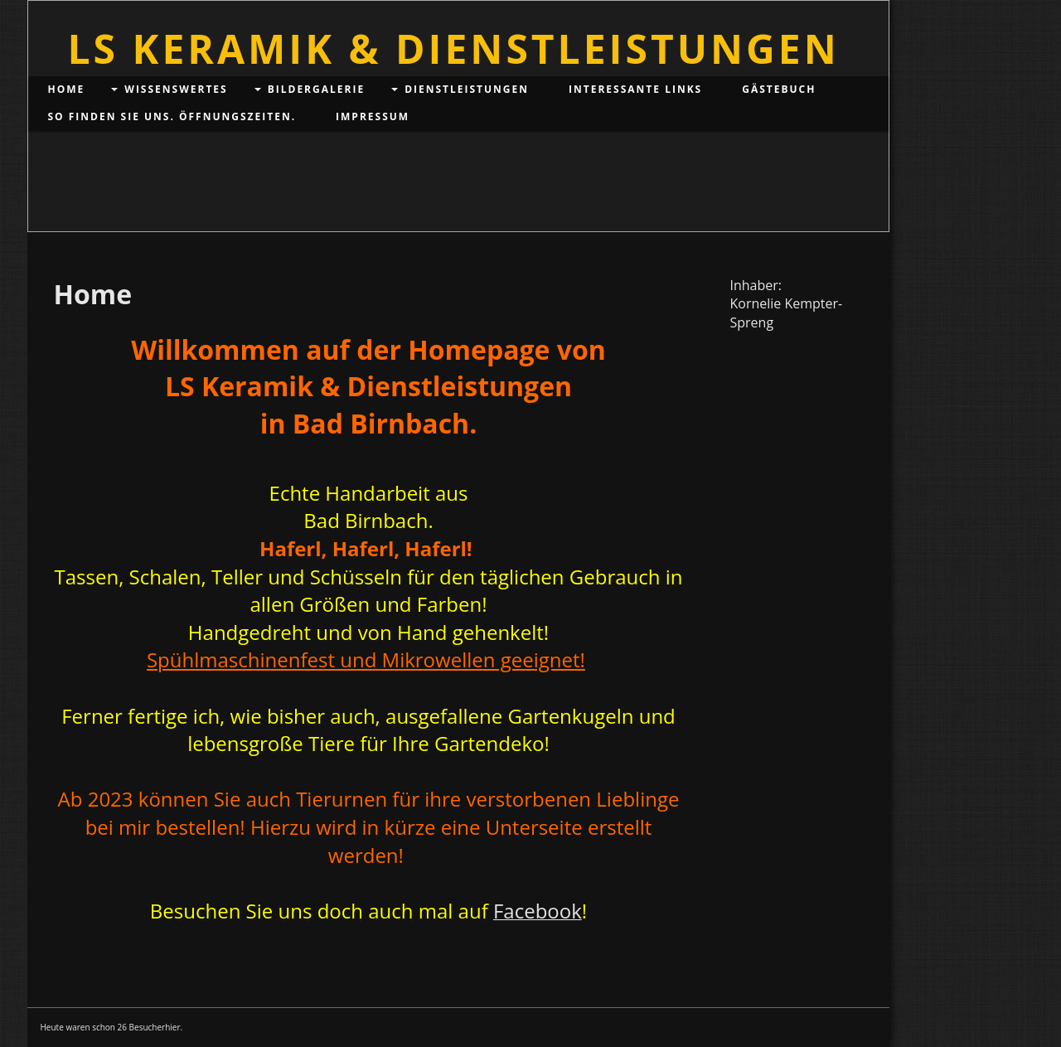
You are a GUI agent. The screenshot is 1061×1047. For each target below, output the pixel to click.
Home (66, 89)
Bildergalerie (316, 89)
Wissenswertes (175, 89)
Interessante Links (635, 89)
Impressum (372, 116)
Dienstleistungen (467, 89)
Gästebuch (779, 89)
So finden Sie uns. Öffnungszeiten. (172, 116)
